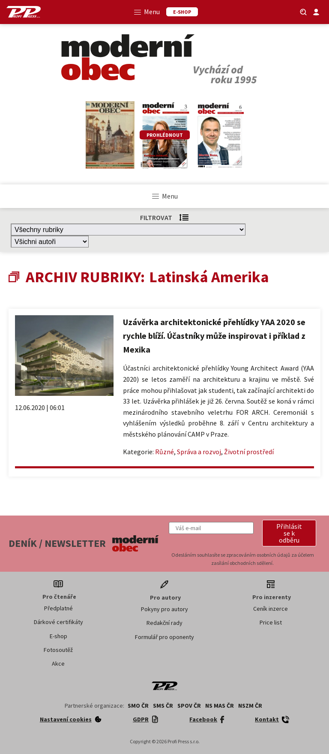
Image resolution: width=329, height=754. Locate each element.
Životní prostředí (249, 451)
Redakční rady (164, 623)
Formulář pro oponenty (164, 637)
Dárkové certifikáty (58, 622)
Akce (58, 663)
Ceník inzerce (270, 608)
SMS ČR (163, 705)
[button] (289, 533)
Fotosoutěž (58, 650)
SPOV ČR (189, 705)
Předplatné (58, 608)
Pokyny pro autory (164, 609)
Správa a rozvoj (199, 451)
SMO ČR (138, 705)
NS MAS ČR (219, 705)
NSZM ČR (250, 705)
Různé (164, 451)
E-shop (58, 636)
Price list (271, 622)
